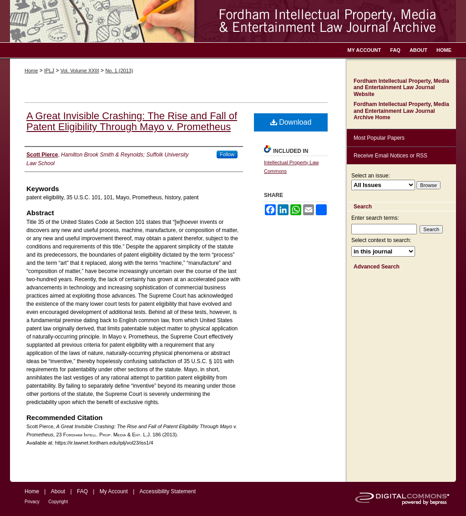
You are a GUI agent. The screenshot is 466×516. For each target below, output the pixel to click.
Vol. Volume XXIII (80, 70)
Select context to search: (381, 240)
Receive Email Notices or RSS (390, 155)
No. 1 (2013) (119, 70)
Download (291, 122)
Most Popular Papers (379, 138)
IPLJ (49, 70)
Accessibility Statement (168, 491)
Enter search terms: (375, 218)
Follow (227, 154)
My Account (114, 491)
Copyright (58, 501)
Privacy (32, 501)
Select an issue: (370, 175)
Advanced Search (377, 266)
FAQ (82, 491)
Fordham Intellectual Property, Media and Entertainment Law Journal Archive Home (401, 111)
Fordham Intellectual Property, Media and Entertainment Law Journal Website (401, 87)
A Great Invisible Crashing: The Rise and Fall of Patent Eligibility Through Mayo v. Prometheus (131, 121)
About (58, 491)
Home (31, 70)
